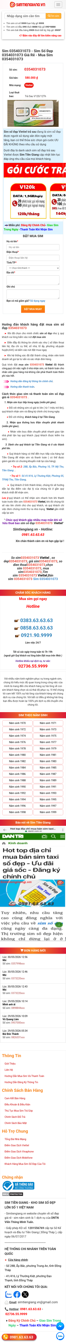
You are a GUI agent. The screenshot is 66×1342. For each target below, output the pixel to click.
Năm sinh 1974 (17, 735)
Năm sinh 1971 (48, 723)
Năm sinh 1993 (48, 793)
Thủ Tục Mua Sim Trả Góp (19, 1110)
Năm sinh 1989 (48, 780)
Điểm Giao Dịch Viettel (17, 1145)
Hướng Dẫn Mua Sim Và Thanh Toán (24, 1076)
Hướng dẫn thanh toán (22, 386)
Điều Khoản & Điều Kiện (17, 1104)
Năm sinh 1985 (48, 767)
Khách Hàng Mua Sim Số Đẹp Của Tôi (25, 1164)
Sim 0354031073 (45, 579)
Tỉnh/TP (12, 262)
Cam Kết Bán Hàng (15, 1098)
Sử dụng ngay (37, 300)
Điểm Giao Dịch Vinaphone (19, 1151)
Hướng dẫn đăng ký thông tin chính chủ (31, 381)
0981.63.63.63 (21, 1337)
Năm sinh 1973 (48, 729)
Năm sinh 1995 (48, 799)
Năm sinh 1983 (48, 761)
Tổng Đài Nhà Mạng (15, 1139)
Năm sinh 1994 (17, 799)
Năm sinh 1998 (17, 812)
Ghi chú (11, 286)
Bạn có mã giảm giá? (26, 300)
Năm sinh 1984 (17, 767)
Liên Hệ (9, 1069)
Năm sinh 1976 (17, 742)
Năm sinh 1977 (48, 742)
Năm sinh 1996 (17, 805)
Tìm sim (53, 16)
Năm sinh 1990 (17, 786)
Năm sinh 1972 (17, 729)
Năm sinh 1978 (17, 748)
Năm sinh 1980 (17, 754)
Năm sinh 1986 (17, 774)
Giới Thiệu (10, 1063)
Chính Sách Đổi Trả (15, 1116)
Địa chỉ (11, 272)
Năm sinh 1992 (17, 793)
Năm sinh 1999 (48, 812)
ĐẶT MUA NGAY (33, 309)
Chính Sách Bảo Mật (16, 1123)
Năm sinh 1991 (48, 786)
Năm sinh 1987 (48, 774)
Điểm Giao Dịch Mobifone (19, 1157)
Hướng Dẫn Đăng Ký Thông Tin (21, 1082)
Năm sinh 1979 (48, 748)
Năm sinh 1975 (48, 735)
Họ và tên (12, 241)
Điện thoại (13, 252)
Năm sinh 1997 (48, 805)
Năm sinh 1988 (17, 780)
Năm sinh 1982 (17, 761)
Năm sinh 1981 (48, 754)
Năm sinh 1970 (17, 723)
